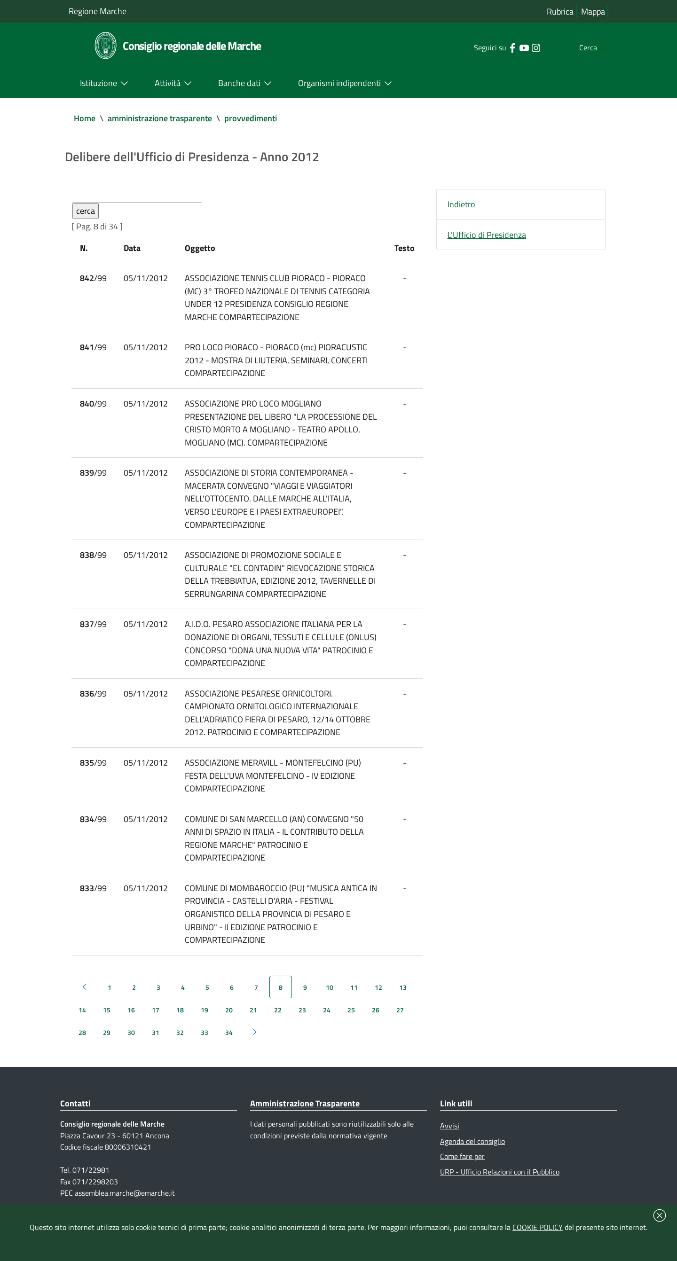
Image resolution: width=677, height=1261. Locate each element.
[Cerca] (597, 47)
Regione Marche (97, 11)
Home (84, 118)
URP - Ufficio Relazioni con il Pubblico (499, 1181)
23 (302, 1019)
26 (375, 1019)
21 (253, 1019)
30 (131, 1042)
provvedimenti (250, 118)
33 (204, 1042)
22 (278, 1019)
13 (403, 997)
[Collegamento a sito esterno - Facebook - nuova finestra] (493, 47)
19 (204, 1019)
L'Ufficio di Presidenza (487, 235)
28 (82, 1042)
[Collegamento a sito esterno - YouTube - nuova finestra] (505, 47)
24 (327, 1019)
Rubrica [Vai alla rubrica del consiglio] (560, 11)
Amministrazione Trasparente (305, 1112)
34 (229, 1042)
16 (131, 1019)
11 (354, 997)
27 (400, 1019)
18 (180, 1019)
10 (329, 997)
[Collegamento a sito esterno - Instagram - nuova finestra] (517, 47)
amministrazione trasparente (160, 118)
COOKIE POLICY (537, 1227)
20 (229, 1019)
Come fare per (462, 1166)
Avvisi (449, 1135)
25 (351, 1019)
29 (106, 1042)
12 (378, 997)
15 (106, 1019)
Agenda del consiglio (472, 1150)
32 (180, 1042)
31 (155, 1042)
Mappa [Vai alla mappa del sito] (593, 11)
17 (155, 1019)
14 (82, 1019)
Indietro (461, 204)
